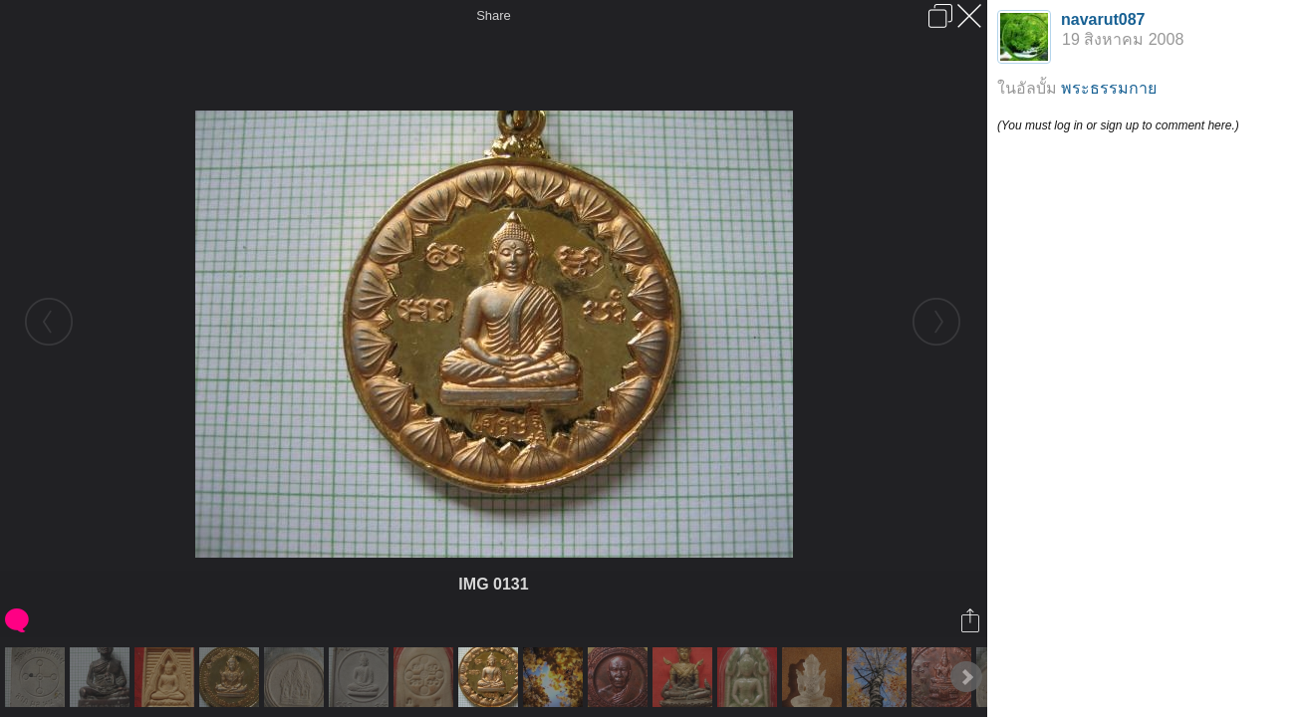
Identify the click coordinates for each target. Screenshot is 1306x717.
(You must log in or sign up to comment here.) (1118, 125)
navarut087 (1103, 19)
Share (493, 15)
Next (966, 677)
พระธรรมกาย (1109, 88)
